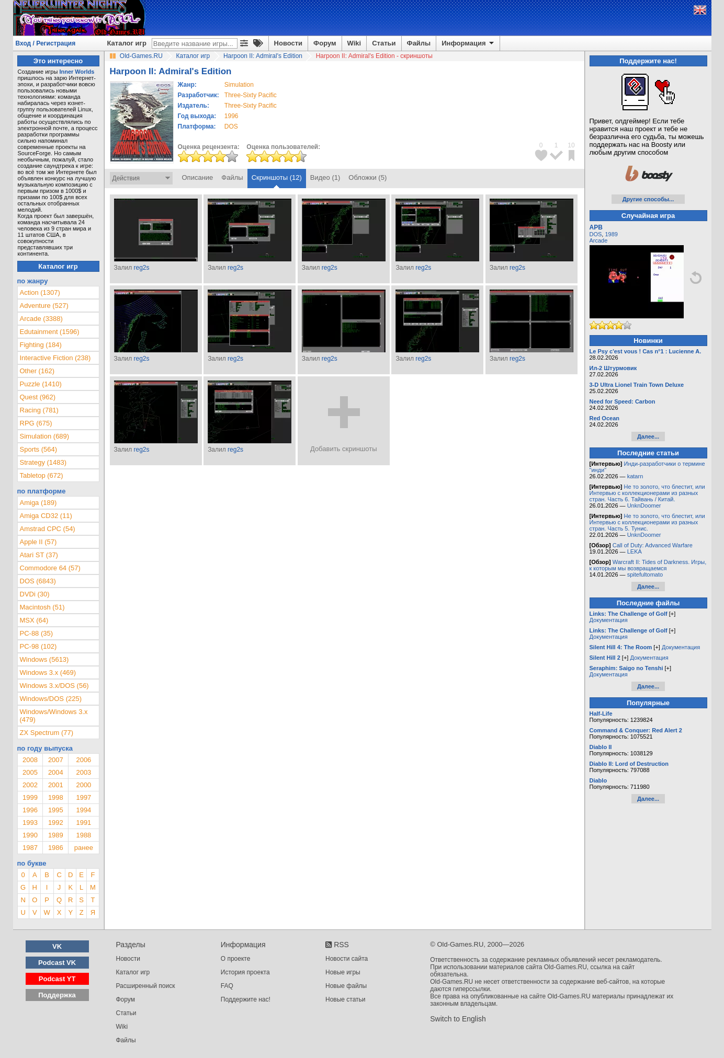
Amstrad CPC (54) (47, 529)
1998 (55, 797)
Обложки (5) (367, 177)
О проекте (236, 958)
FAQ (227, 986)
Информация (468, 43)
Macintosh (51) (42, 607)
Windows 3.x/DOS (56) (54, 685)
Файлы (419, 43)
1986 (55, 848)
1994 (83, 810)
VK (57, 946)
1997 (83, 797)
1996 (231, 116)
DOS (596, 234)
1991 (83, 822)
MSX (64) (34, 620)
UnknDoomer (644, 505)
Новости (288, 43)
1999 (30, 797)
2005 (30, 772)
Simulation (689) (45, 436)
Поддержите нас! (245, 999)
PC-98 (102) (38, 646)
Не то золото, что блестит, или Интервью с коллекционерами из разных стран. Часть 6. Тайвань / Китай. (647, 493)
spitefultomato (645, 574)
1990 (30, 835)
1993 (30, 822)
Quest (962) (38, 397)
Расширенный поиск (145, 986)
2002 (30, 785)
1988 (83, 835)
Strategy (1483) (43, 462)
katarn (635, 476)
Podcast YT (57, 979)
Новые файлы (346, 986)
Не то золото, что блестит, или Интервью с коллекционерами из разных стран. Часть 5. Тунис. (647, 522)
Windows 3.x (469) (48, 672)
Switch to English (458, 1019)
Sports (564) (39, 449)
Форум (324, 43)
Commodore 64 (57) (50, 568)
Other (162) (37, 371)
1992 (55, 822)
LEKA (634, 551)
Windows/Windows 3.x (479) (54, 715)
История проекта (245, 972)
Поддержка (57, 995)
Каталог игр (126, 43)
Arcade (599, 240)
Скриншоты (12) (277, 177)
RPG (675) (36, 423)
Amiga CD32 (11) (46, 516)
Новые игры (342, 972)
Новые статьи (345, 999)
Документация (609, 620)
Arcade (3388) (41, 319)
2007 (55, 760)
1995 (55, 810)
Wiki (354, 43)
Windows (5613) (44, 659)
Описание (197, 177)
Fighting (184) (41, 345)
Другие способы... (648, 199)
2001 (55, 785)
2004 (55, 772)
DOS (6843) (38, 581)
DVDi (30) (35, 594)
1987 (30, 848)
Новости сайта (346, 958)
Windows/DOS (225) (51, 699)
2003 (83, 772)
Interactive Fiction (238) (55, 358)
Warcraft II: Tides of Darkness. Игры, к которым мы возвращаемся (648, 565)
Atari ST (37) (39, 555)
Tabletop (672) (41, 475)
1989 (55, 835)
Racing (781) (39, 410)
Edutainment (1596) (50, 332)
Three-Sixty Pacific (250, 95)
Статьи (383, 43)
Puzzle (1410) (41, 384)
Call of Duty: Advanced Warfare (653, 545)
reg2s (141, 267)
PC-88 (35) (36, 633)
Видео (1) (325, 177)
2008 (30, 760)
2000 (83, 785)
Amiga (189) (38, 503)
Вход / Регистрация (46, 43)
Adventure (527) (44, 305)
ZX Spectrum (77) (47, 733)
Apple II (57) (38, 542)
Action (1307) (40, 292)
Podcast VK (57, 963)
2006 (83, 760)
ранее (83, 848)
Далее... (648, 436)
